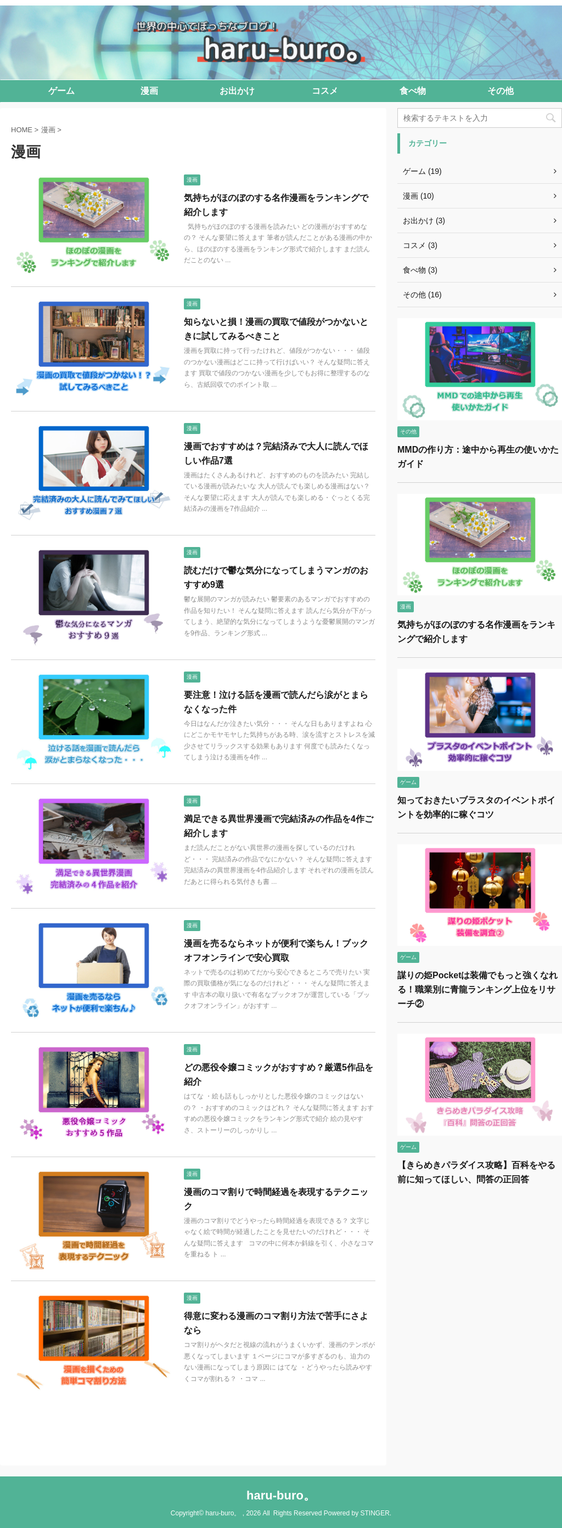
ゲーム (61, 90)
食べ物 (413, 90)
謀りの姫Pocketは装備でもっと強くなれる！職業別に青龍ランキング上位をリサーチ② (477, 989)
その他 (500, 90)
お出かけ (237, 90)
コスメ (325, 90)
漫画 (149, 90)
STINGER (375, 1513)
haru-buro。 (281, 1495)
